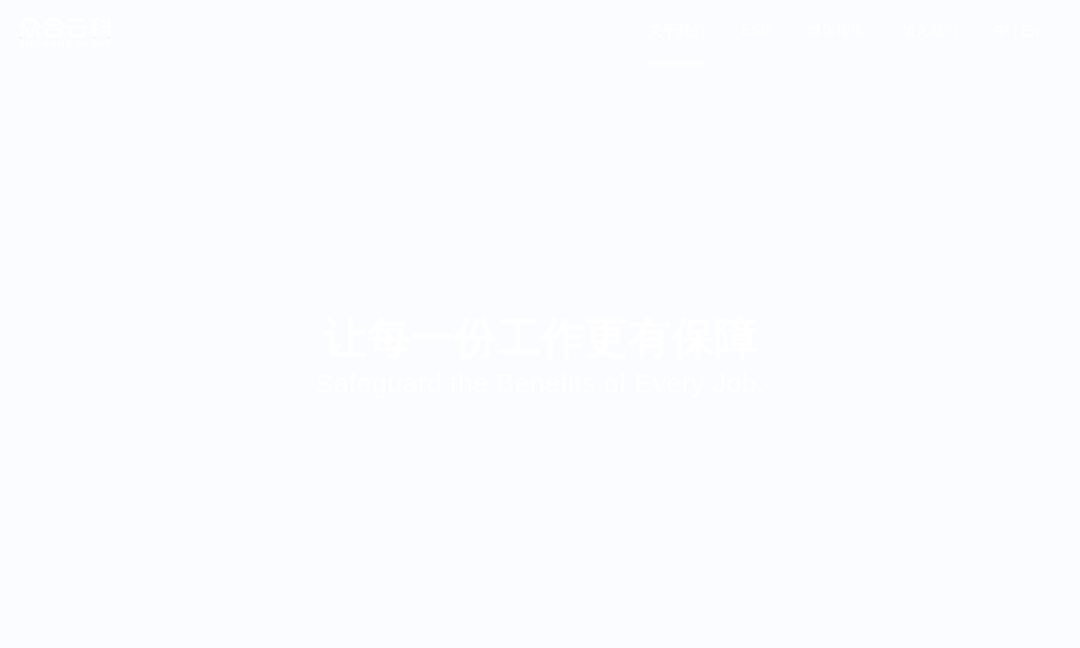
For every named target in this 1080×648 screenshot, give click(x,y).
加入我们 (929, 31)
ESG (757, 30)
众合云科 (65, 32)
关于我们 (677, 31)
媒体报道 (836, 31)
